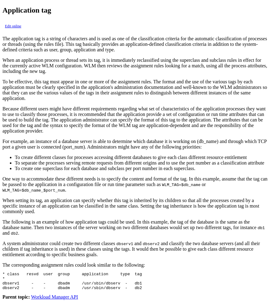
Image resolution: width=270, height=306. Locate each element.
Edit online (13, 26)
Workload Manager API (54, 300)
